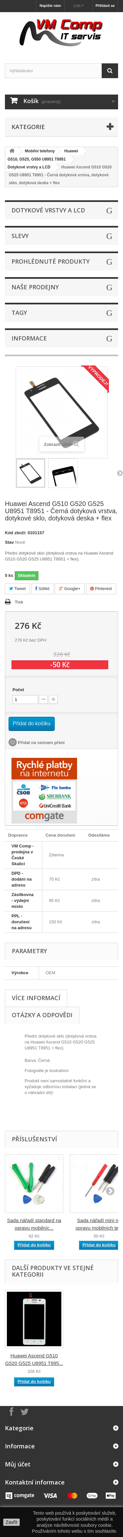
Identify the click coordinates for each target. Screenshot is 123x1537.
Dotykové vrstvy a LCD (29, 167)
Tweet (17, 588)
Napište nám (50, 6)
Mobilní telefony (40, 151)
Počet (18, 689)
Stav (9, 542)
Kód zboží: (16, 532)
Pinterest (101, 588)
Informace (29, 338)
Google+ (69, 588)
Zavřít (11, 1522)
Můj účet (18, 1464)
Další (119, 473)
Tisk (19, 602)
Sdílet (42, 588)
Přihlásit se (105, 6)
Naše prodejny (35, 287)
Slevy (20, 236)
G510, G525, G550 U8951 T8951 (37, 159)
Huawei (71, 151)
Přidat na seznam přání (41, 742)
